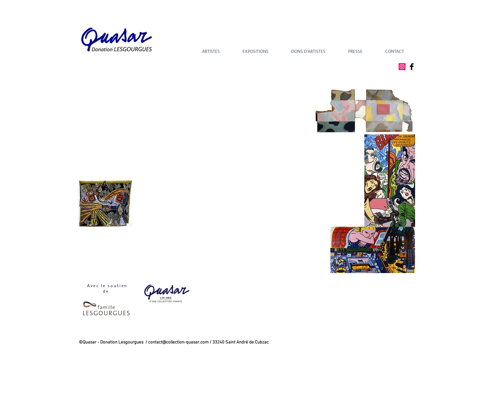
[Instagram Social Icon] (402, 66)
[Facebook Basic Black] (411, 66)
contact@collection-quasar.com (178, 342)
